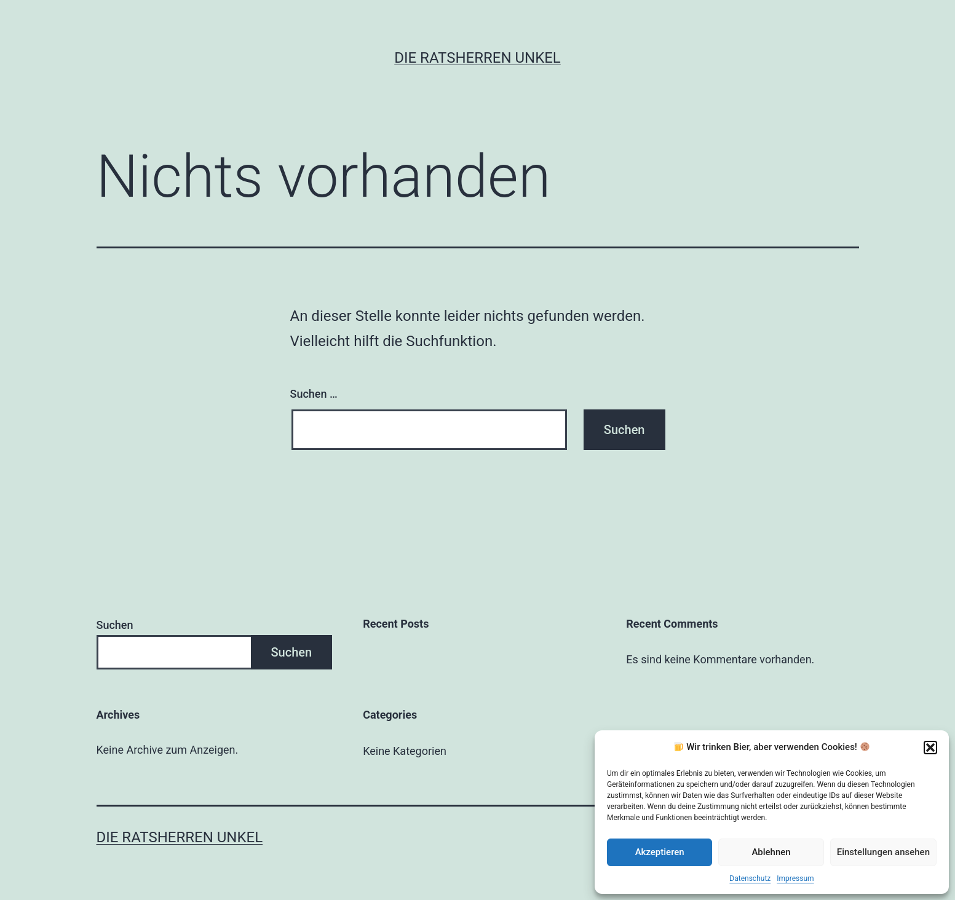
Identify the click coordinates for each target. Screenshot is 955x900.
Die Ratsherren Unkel (477, 57)
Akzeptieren (659, 852)
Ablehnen (770, 852)
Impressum (795, 878)
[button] (930, 747)
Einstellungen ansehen (883, 852)
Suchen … (314, 393)
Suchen (115, 624)
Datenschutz (750, 878)
